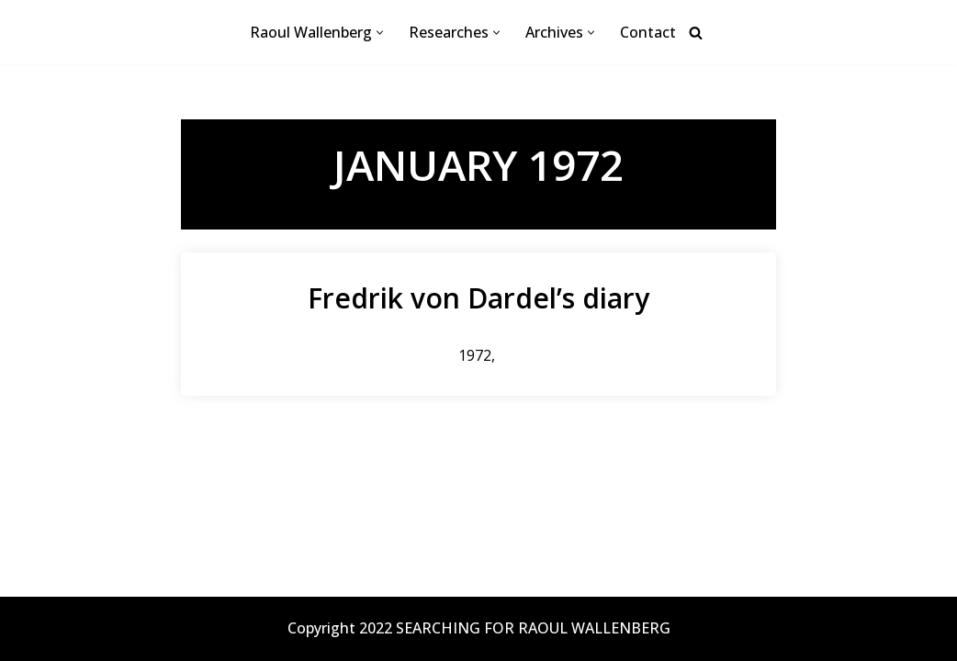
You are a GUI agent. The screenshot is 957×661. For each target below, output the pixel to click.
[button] (380, 32)
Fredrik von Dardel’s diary (478, 298)
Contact (648, 32)
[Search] (696, 32)
